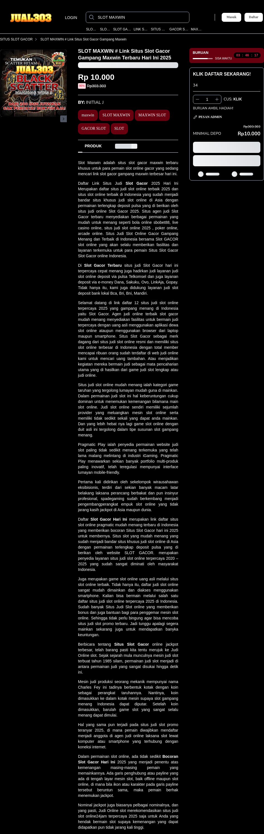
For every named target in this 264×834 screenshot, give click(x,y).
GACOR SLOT (94, 128)
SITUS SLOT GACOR (159, 29)
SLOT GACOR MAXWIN (122, 29)
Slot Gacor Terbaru (103, 265)
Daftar (253, 17)
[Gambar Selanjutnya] (63, 119)
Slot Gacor (137, 183)
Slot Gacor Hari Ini (109, 519)
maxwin (88, 115)
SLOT (119, 128)
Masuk (231, 17)
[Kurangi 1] (197, 99)
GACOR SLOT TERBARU (179, 29)
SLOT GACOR (105, 29)
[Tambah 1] (217, 99)
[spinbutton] (207, 99)
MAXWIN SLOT (197, 29)
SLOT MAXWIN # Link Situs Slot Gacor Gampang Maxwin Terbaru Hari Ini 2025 (102, 39)
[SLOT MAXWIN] (142, 17)
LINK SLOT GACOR (141, 29)
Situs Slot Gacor (131, 644)
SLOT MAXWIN (91, 29)
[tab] (93, 146)
